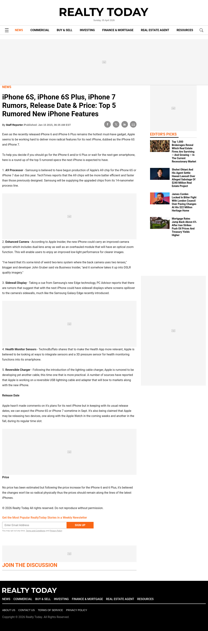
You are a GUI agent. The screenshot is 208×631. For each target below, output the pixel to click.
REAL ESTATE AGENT (155, 30)
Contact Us (26, 610)
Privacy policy (76, 610)
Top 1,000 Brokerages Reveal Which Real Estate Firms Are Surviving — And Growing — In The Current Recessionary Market (184, 151)
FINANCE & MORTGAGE (117, 30)
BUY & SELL (64, 30)
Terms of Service (50, 610)
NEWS (19, 30)
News (6, 87)
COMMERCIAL (39, 30)
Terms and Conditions (35, 531)
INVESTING (87, 30)
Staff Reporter (15, 124)
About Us (8, 610)
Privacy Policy (56, 531)
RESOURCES (185, 30)
